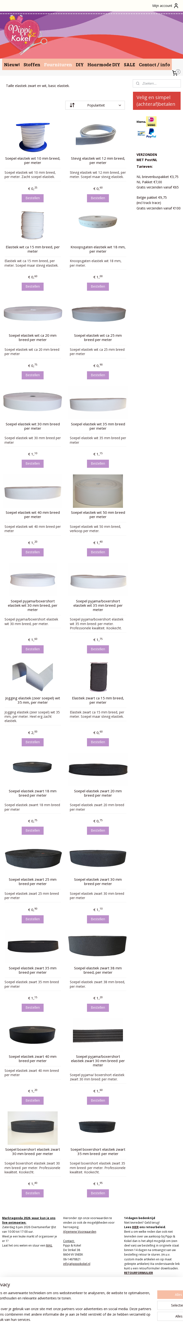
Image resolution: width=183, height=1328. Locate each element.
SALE (129, 64)
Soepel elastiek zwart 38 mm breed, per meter (98, 970)
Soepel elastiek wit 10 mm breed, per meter (32, 160)
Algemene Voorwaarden (79, 1232)
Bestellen (32, 197)
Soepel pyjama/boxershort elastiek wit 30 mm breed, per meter (32, 605)
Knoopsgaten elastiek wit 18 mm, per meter (98, 248)
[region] (60, 1301)
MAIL (49, 1245)
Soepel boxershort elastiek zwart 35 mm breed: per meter (98, 1151)
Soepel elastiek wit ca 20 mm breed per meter (32, 337)
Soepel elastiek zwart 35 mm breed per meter (32, 970)
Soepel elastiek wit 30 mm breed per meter (33, 426)
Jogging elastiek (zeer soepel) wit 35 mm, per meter (32, 700)
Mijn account (165, 6)
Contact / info (154, 64)
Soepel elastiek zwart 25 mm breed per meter (32, 881)
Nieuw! (12, 64)
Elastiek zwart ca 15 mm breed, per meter (98, 700)
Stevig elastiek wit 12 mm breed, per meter (98, 160)
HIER (135, 1227)
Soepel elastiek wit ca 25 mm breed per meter (98, 337)
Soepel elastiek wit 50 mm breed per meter (98, 514)
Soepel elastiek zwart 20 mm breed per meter (98, 793)
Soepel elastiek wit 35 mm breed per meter (98, 426)
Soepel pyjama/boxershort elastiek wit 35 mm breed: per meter (98, 605)
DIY (80, 64)
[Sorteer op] (95, 105)
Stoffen (32, 64)
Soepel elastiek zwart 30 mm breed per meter (98, 881)
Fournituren (58, 64)
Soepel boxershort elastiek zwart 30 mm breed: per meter (32, 1151)
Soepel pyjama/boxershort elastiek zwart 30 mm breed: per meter (98, 1060)
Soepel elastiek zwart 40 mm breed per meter (32, 1058)
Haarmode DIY (103, 64)
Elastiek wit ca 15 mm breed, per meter (33, 248)
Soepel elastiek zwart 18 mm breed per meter (32, 793)
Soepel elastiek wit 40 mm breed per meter (33, 514)
